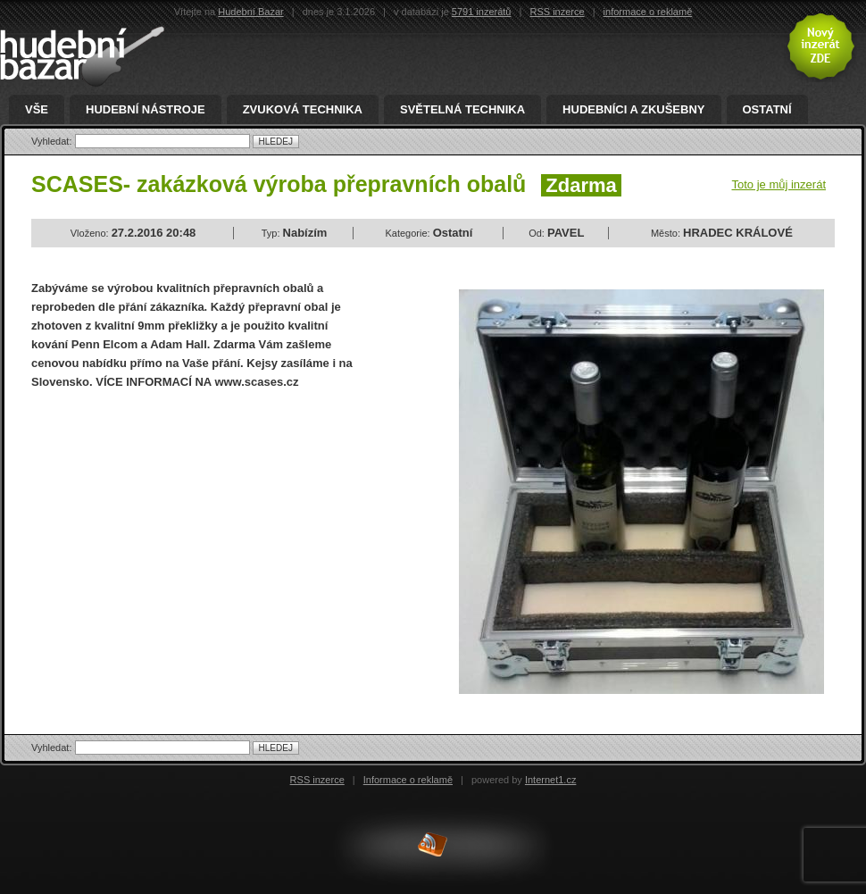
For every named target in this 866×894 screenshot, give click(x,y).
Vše (36, 110)
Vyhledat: (53, 141)
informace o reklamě (648, 11)
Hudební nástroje (145, 110)
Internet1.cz (550, 779)
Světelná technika (462, 110)
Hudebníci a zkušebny (633, 110)
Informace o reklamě (408, 779)
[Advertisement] (181, 534)
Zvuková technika (303, 110)
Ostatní (767, 110)
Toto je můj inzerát (779, 184)
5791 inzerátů (482, 11)
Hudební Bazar (250, 11)
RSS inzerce (556, 11)
